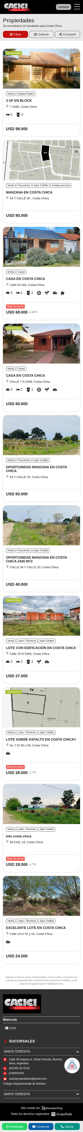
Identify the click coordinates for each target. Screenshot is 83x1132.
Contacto (63, 7)
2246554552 (16, 1073)
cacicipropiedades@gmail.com (28, 1078)
